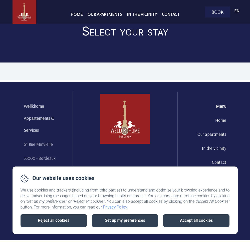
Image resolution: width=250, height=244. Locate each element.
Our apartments (105, 14)
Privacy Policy (115, 207)
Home (77, 14)
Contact (170, 14)
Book (217, 12)
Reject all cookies (53, 220)
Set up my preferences (125, 220)
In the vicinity (142, 14)
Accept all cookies (196, 220)
